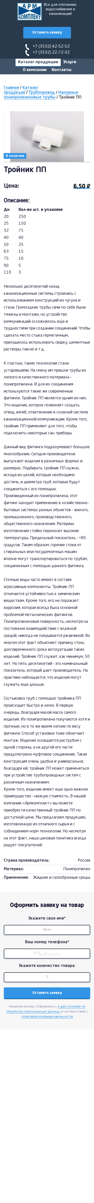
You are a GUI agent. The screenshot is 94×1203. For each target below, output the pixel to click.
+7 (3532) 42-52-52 (51, 47)
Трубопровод (42, 93)
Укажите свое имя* (47, 919)
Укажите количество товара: (47, 966)
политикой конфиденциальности (47, 1016)
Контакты (61, 70)
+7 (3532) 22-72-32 (51, 53)
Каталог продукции (38, 62)
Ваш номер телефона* (47, 942)
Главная (11, 88)
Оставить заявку (47, 32)
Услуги (69, 62)
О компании (35, 70)
